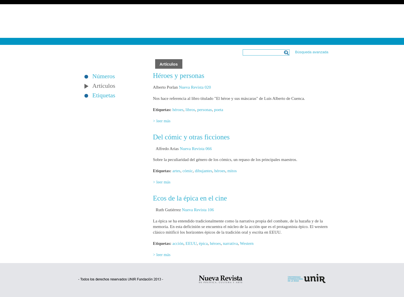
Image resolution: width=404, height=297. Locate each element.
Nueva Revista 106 (198, 210)
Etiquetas (103, 95)
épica (203, 243)
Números (103, 76)
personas (204, 109)
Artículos (103, 86)
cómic (187, 171)
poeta (218, 109)
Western (247, 243)
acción (178, 243)
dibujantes (203, 171)
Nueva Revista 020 (195, 87)
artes (176, 171)
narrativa (230, 243)
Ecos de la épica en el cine (190, 198)
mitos (232, 171)
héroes (178, 109)
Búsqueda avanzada (312, 52)
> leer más (162, 121)
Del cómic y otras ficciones (191, 137)
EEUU (191, 243)
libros (190, 109)
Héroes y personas (178, 75)
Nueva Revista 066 (196, 148)
